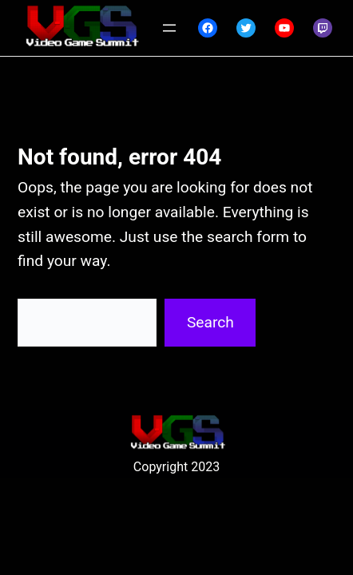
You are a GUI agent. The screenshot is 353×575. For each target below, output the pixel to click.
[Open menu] (169, 28)
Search (210, 322)
